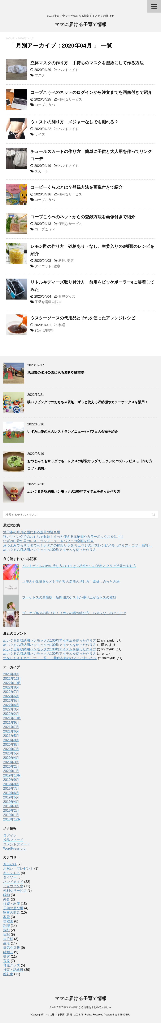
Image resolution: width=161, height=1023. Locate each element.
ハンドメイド (68, 70)
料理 (61, 260)
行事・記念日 (13, 969)
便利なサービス (70, 99)
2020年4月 (11, 758)
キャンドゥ (11, 873)
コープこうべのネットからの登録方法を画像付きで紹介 (82, 216)
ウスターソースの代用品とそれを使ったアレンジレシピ (82, 318)
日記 (6, 934)
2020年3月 (11, 762)
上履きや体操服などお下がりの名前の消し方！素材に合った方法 (70, 581)
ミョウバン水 (13, 886)
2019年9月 (11, 779)
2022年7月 (11, 692)
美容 (70, 260)
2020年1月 (11, 771)
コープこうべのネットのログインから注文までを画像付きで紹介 (91, 92)
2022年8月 (11, 687)
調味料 (48, 330)
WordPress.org (14, 848)
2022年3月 (11, 709)
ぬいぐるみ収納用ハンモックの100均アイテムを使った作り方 (73, 491)
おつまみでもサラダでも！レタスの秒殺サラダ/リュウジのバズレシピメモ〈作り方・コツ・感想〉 (77, 545)
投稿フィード (13, 840)
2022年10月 (12, 683)
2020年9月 (11, 740)
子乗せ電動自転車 (48, 302)
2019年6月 (11, 793)
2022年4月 (11, 705)
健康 (56, 266)
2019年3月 (11, 806)
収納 (6, 895)
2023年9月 (11, 674)
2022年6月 (11, 696)
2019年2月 (11, 810)
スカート (41, 171)
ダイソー (10, 877)
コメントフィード (16, 844)
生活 (6, 943)
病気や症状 (11, 947)
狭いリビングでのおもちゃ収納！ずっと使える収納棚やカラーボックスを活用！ (87, 402)
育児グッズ (66, 296)
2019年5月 (11, 797)
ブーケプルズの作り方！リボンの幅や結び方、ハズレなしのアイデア (74, 613)
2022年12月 (12, 678)
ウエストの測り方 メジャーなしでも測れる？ (74, 122)
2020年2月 (11, 766)
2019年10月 (12, 775)
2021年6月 (11, 731)
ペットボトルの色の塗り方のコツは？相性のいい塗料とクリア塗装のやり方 (79, 566)
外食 (6, 899)
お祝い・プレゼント (18, 868)
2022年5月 (11, 700)
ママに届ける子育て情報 (80, 24)
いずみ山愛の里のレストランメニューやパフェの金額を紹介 (72, 431)
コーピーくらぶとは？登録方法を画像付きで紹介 (76, 187)
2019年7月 (11, 788)
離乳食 (8, 974)
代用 (38, 330)
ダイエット (43, 266)
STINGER (123, 1014)
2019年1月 (11, 815)
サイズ (40, 134)
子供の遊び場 (13, 908)
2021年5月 (11, 736)
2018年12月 (12, 819)
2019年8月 (11, 784)
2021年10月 (12, 718)
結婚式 (8, 952)
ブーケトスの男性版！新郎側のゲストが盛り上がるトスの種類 (69, 597)
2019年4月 (11, 801)
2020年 (22, 38)
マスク (40, 75)
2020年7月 (11, 749)
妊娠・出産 (11, 903)
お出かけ (10, 864)
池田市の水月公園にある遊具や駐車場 (55, 372)
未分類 (8, 939)
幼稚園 (8, 921)
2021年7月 (11, 727)
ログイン (10, 835)
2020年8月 (11, 744)
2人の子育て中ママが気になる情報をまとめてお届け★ (81, 1007)
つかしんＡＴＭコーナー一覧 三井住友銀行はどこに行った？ (50, 658)
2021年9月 (11, 722)
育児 (6, 961)
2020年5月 (11, 753)
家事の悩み (11, 912)
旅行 (6, 930)
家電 (6, 917)
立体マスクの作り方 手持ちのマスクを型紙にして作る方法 (87, 63)
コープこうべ (45, 105)
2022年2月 (11, 714)
